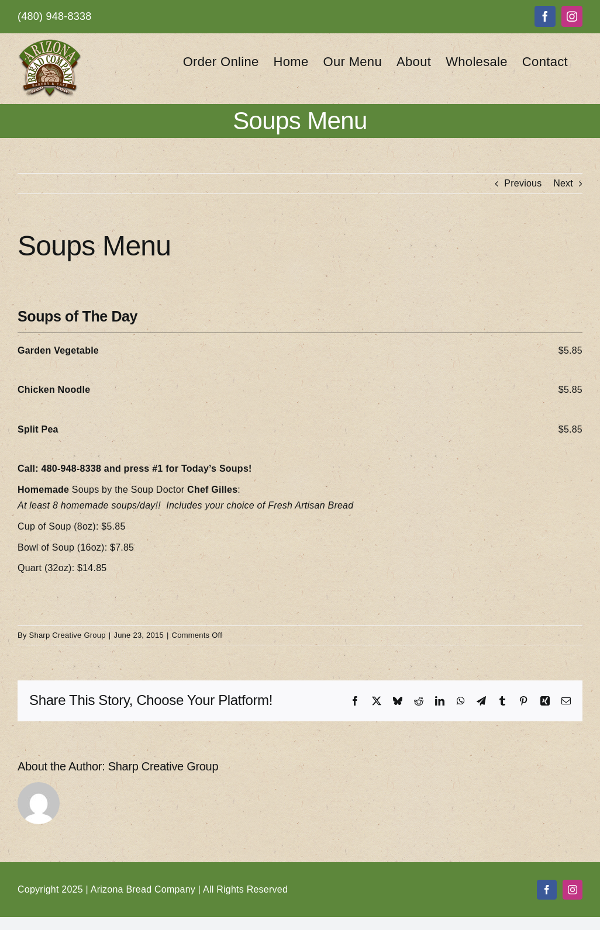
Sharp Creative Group (67, 635)
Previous (523, 183)
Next (563, 183)
